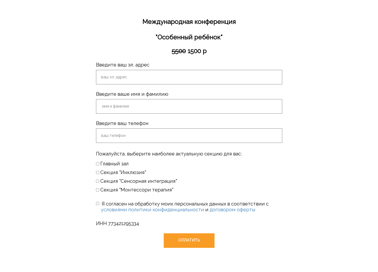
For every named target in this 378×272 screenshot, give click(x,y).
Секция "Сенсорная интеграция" (136, 181)
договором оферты (232, 210)
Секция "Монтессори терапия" (134, 190)
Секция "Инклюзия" (121, 172)
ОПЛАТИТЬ (189, 240)
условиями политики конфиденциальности (152, 210)
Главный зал (112, 164)
